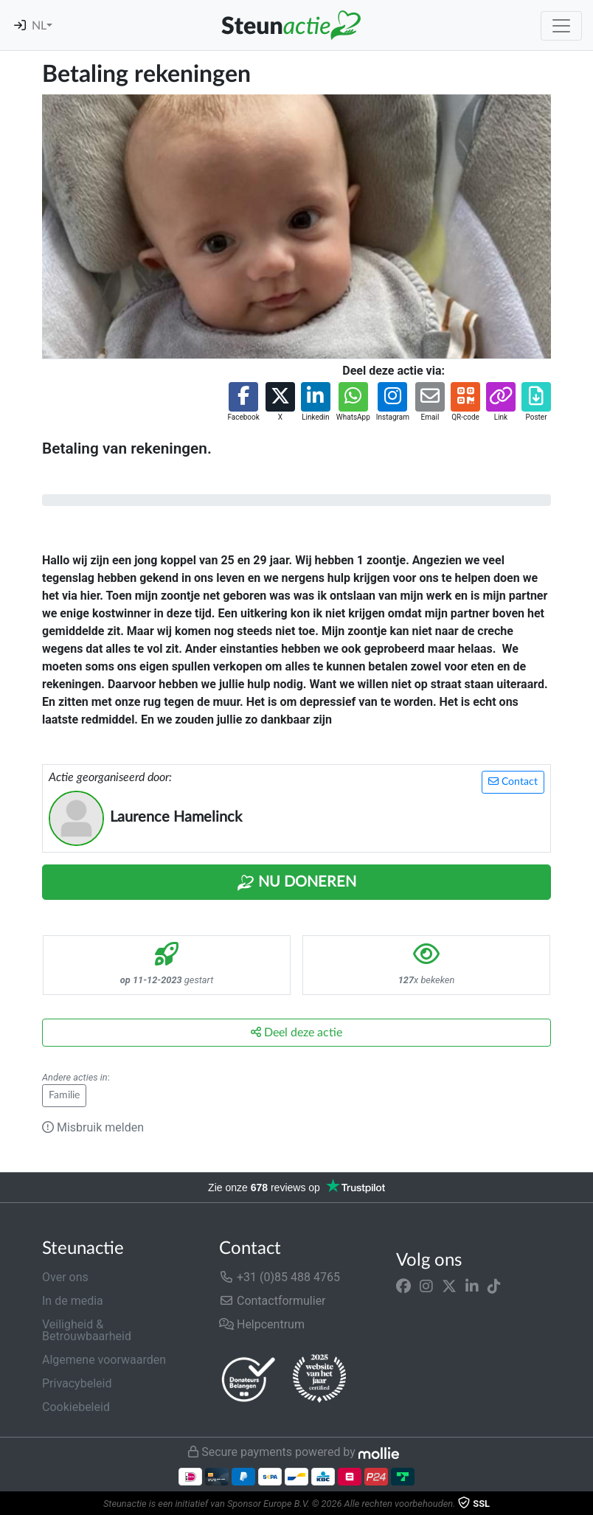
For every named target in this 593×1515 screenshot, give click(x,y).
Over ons (65, 1277)
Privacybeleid (76, 1383)
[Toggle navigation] (561, 26)
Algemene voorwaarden (104, 1360)
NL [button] (39, 26)
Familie (64, 1095)
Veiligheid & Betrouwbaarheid (86, 1330)
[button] (243, 402)
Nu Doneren (296, 883)
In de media (72, 1301)
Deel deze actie (296, 1032)
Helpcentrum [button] (262, 1324)
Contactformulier (272, 1301)
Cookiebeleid (76, 1407)
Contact (513, 781)
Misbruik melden (93, 1127)
